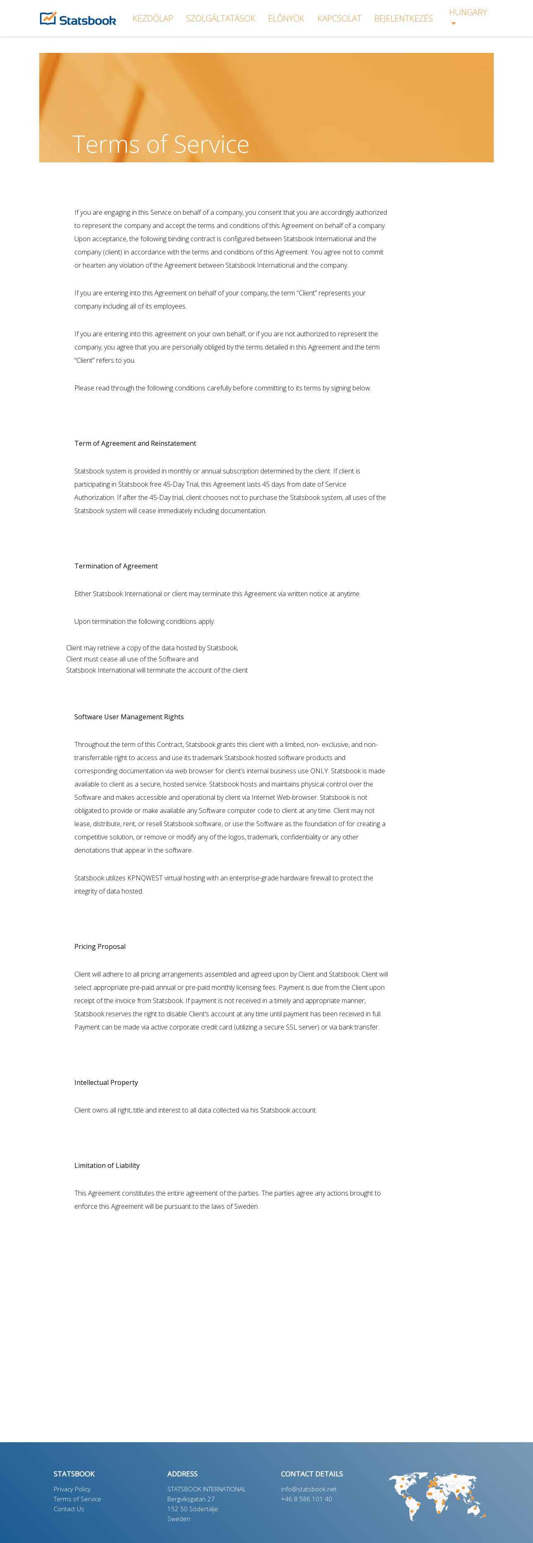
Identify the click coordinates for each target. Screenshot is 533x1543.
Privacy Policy (72, 1489)
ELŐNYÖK (286, 18)
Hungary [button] (468, 12)
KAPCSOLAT (339, 18)
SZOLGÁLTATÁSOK (220, 18)
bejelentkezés (403, 18)
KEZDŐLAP (153, 18)
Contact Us (69, 1509)
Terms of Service (77, 1499)
